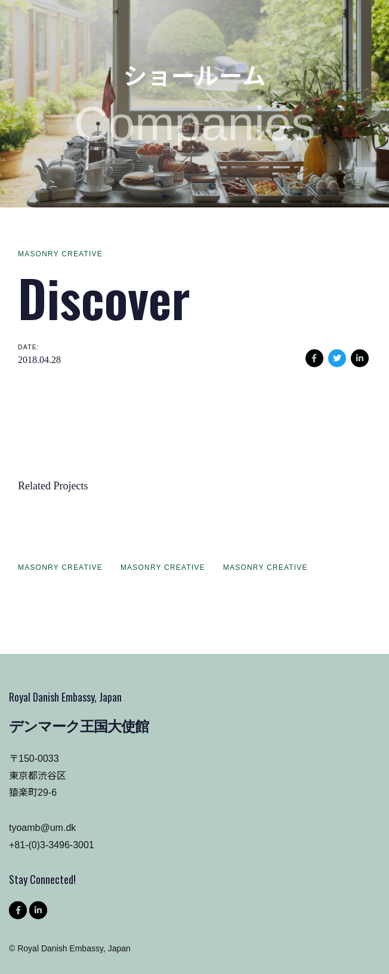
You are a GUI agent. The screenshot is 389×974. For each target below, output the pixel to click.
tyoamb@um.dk (42, 828)
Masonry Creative (60, 254)
